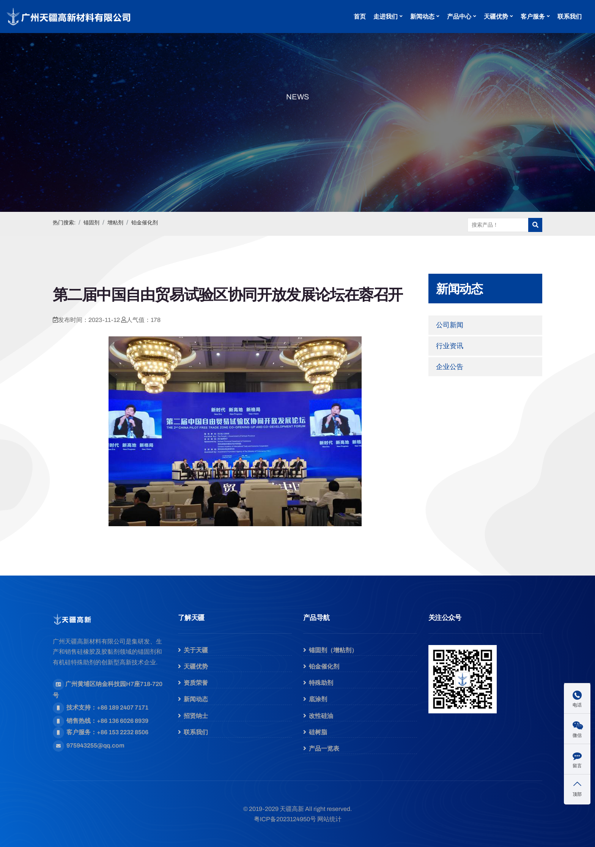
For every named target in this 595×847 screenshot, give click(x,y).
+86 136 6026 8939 (122, 721)
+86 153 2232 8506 (122, 732)
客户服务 (533, 16)
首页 (360, 16)
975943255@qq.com (95, 745)
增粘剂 (115, 223)
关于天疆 (196, 650)
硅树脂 (318, 732)
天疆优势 (496, 16)
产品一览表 (324, 748)
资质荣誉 (196, 683)
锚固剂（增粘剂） (333, 650)
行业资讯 (449, 346)
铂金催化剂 (144, 223)
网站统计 (329, 819)
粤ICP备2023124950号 (285, 819)
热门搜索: (64, 223)
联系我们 (569, 16)
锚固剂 (91, 223)
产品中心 (459, 16)
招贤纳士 (196, 716)
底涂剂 (318, 699)
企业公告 (449, 367)
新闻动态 (422, 16)
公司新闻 (449, 325)
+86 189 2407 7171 (122, 707)
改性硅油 (321, 716)
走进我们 (385, 16)
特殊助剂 (321, 683)
